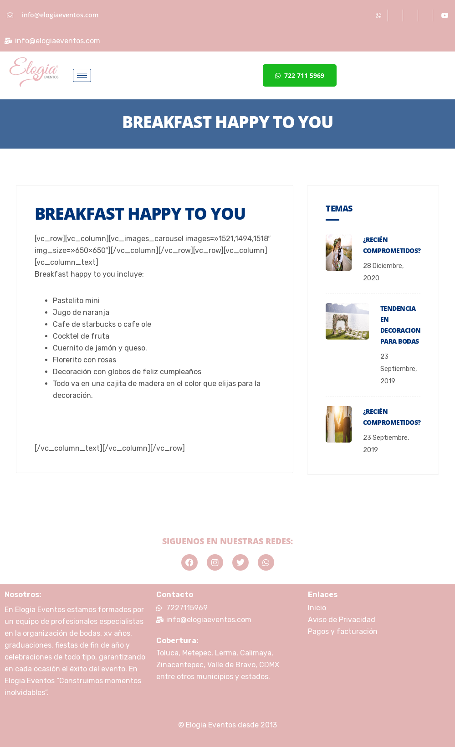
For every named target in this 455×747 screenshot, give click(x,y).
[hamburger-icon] (82, 75)
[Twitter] (426, 15)
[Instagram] (411, 15)
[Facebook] (396, 15)
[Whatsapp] (378, 15)
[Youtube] (445, 15)
